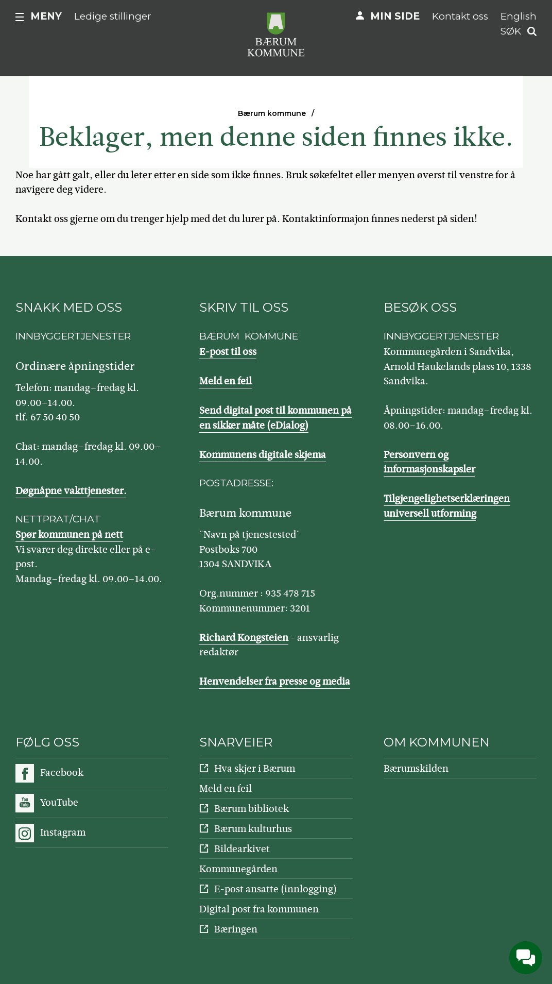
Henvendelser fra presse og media (274, 681)
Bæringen (235, 929)
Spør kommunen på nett (69, 534)
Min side (395, 16)
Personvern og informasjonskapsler (429, 462)
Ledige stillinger (112, 16)
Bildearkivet (242, 849)
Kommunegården (238, 869)
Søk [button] (511, 31)
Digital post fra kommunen (259, 909)
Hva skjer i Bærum (254, 768)
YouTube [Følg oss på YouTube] (59, 802)
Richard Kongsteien (243, 637)
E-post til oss (227, 352)
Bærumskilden (416, 768)
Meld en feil (225, 381)
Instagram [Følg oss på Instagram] (62, 832)
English (519, 16)
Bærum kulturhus (253, 829)
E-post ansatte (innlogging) (275, 889)
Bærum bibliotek (251, 809)
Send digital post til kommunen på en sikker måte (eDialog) (275, 417)
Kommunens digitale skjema (262, 455)
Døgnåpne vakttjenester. (71, 491)
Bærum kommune (272, 113)
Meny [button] (46, 16)
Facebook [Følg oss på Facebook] (61, 772)
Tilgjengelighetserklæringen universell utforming (447, 505)
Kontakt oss (460, 16)
